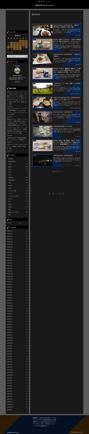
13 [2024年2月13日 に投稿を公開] (14, 45)
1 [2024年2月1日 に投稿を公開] (20, 40)
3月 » (12, 52)
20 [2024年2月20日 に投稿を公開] (14, 47)
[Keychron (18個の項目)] (12, 223)
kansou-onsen (17, 75)
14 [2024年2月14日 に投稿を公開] (17, 45)
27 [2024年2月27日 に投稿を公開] (14, 49)
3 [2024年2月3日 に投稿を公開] (26, 40)
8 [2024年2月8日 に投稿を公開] (20, 42)
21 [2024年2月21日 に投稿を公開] (17, 47)
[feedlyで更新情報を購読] (17, 81)
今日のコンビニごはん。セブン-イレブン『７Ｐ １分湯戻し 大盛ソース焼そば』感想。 (17, 146)
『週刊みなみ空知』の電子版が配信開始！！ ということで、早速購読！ (16, 138)
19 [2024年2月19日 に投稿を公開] (11, 47)
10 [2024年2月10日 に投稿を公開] (26, 42)
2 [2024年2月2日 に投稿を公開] (23, 40)
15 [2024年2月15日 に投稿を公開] (20, 45)
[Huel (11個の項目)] (23, 223)
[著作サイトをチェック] (15, 81)
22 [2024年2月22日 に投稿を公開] (20, 47)
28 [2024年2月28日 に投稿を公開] (17, 49)
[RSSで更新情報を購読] (19, 81)
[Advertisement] (56, 19)
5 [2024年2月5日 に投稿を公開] (11, 42)
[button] (26, 56)
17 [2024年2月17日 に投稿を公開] (26, 45)
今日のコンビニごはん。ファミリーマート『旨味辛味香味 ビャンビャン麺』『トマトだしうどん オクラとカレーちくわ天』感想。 (17, 111)
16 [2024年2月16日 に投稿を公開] (23, 45)
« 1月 (8, 52)
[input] (17, 56)
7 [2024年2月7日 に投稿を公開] (17, 42)
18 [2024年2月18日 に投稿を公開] (8, 47)
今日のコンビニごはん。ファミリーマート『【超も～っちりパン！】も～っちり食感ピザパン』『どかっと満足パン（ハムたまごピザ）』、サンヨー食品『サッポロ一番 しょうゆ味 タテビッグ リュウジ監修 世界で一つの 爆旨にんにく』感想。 (17, 97)
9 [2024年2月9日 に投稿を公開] (23, 42)
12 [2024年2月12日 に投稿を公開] (11, 45)
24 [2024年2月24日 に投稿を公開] (26, 47)
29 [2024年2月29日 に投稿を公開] (20, 49)
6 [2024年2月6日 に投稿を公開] (14, 42)
